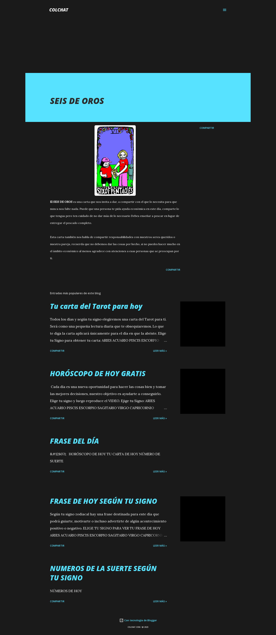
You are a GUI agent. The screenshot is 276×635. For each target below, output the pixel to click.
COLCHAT (58, 10)
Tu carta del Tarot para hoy (96, 306)
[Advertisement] (138, 46)
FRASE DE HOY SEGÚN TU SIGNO (103, 501)
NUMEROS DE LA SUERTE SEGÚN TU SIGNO (103, 572)
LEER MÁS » (160, 350)
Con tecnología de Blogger (138, 620)
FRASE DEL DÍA (74, 441)
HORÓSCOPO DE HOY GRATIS (98, 373)
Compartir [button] (207, 128)
